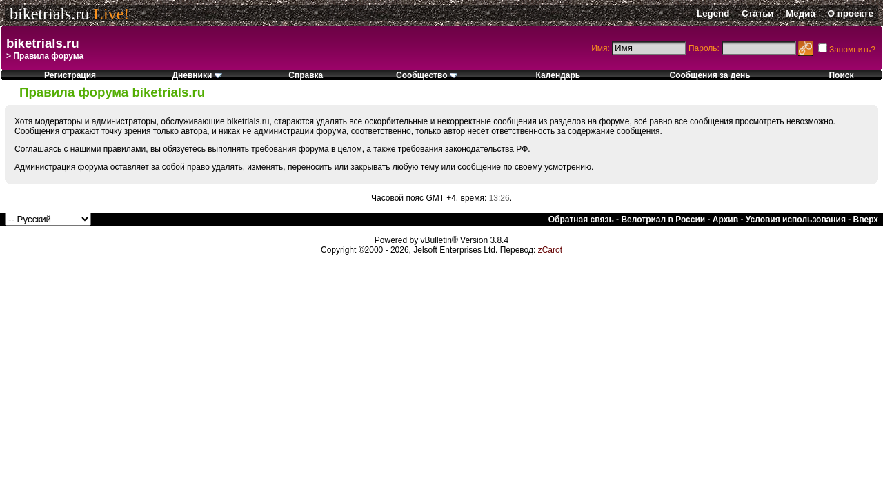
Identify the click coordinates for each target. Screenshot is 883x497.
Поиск (841, 75)
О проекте (850, 13)
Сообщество (426, 75)
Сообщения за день (710, 75)
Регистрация (70, 75)
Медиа (800, 13)
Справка (305, 75)
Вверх (865, 219)
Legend (713, 13)
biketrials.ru (49, 14)
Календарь (558, 75)
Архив (725, 219)
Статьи (757, 13)
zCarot (550, 250)
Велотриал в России (663, 219)
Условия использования (796, 219)
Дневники (196, 75)
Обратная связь (581, 219)
